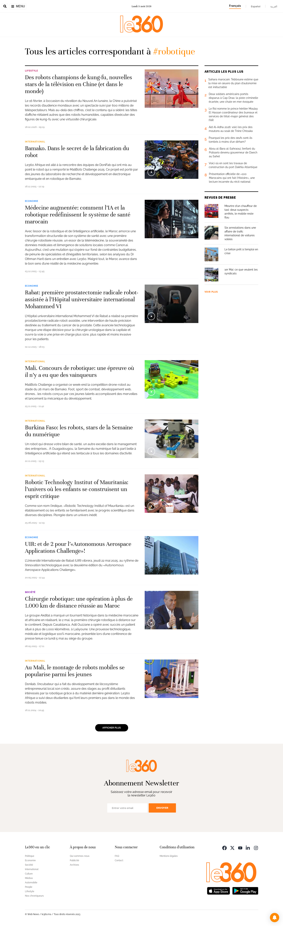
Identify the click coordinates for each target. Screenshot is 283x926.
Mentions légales (169, 856)
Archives (74, 865)
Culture (29, 873)
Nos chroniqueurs (34, 895)
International (35, 141)
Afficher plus (111, 727)
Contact (119, 860)
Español (255, 6)
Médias (29, 878)
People (28, 887)
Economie (31, 201)
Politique (29, 856)
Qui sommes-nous (79, 856)
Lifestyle (31, 70)
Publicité (74, 860)
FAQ (117, 856)
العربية (273, 6)
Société (30, 592)
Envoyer (162, 807)
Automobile (31, 882)
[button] (274, 917)
